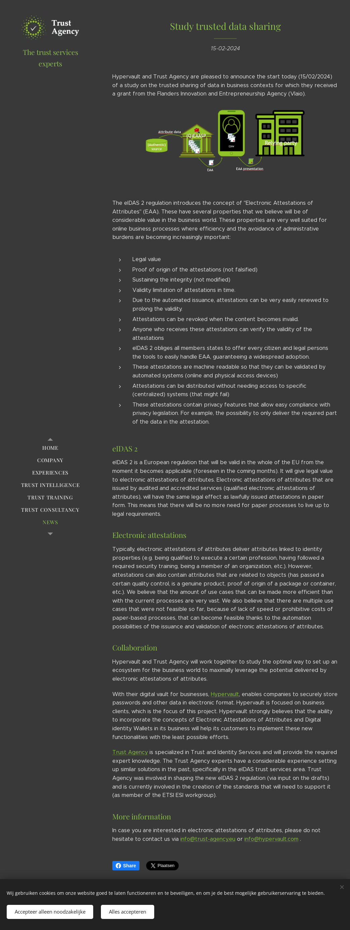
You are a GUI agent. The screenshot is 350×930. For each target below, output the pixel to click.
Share (126, 865)
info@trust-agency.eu (207, 839)
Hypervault (225, 694)
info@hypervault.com (271, 839)
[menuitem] (50, 448)
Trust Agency (130, 752)
